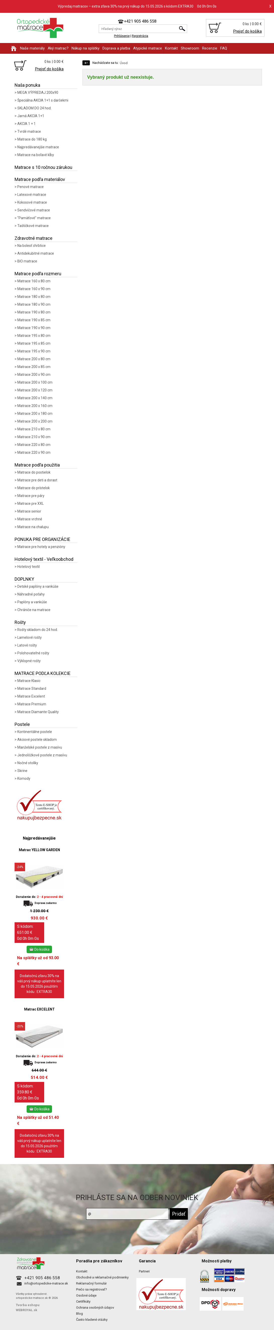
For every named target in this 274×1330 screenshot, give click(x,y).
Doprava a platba (116, 48)
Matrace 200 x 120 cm (34, 390)
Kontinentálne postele (34, 732)
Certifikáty (83, 1301)
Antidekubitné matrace (35, 253)
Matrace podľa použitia (37, 465)
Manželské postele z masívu (39, 747)
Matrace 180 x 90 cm (33, 304)
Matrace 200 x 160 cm (34, 406)
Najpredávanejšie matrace (38, 147)
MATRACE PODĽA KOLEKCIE (43, 673)
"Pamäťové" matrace (34, 218)
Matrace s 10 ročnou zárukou (43, 167)
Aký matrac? (58, 48)
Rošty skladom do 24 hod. (37, 630)
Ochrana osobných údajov (95, 1307)
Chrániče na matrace (33, 610)
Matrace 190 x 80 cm (33, 312)
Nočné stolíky (27, 763)
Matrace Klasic (28, 681)
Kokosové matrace (32, 202)
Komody (23, 778)
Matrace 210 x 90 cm (33, 437)
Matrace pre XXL (30, 503)
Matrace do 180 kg (32, 139)
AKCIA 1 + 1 (26, 124)
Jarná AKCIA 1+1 (30, 116)
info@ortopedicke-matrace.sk (46, 1283)
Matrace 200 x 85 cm (33, 367)
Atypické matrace (147, 48)
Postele (22, 724)
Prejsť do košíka (247, 31)
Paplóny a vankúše (32, 602)
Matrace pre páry (30, 496)
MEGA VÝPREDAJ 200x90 (37, 92)
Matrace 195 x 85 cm (33, 343)
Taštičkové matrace (33, 226)
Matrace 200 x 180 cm (34, 413)
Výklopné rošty (29, 661)
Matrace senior (29, 511)
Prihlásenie (122, 36)
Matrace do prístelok (33, 488)
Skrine (22, 771)
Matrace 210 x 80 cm (33, 429)
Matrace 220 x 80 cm (33, 445)
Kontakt (171, 48)
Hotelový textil (28, 567)
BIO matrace (27, 261)
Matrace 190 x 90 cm (33, 328)
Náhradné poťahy (31, 594)
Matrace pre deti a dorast (37, 480)
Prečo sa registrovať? (91, 1289)
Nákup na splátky (85, 48)
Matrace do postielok (33, 472)
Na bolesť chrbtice (31, 246)
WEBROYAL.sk (26, 1310)
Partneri (144, 1271)
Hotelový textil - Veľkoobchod (44, 559)
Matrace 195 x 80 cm (33, 336)
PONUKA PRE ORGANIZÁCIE (42, 539)
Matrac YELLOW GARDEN (39, 850)
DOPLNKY (24, 579)
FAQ (223, 48)
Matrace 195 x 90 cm (33, 351)
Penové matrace (30, 187)
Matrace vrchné (29, 519)
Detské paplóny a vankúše (38, 586)
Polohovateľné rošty (33, 653)
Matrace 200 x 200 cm (34, 421)
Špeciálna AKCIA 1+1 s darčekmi (42, 100)
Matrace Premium (31, 704)
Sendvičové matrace (33, 210)
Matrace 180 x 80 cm (33, 297)
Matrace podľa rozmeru (38, 273)
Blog (79, 1313)
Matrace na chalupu (33, 527)
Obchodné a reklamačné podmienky (102, 1277)
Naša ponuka (27, 85)
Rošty (20, 622)
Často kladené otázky (91, 1319)
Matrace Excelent (31, 696)
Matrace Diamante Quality (38, 712)
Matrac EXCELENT (39, 1009)
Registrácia (140, 36)
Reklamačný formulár (91, 1283)
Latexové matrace (31, 195)
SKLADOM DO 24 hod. (34, 108)
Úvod (124, 63)
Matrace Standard (31, 688)
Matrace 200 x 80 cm (33, 359)
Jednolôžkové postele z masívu (42, 755)
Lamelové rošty (29, 637)
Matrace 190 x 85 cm (33, 320)
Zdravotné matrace (33, 238)
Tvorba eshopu (27, 1305)
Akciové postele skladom (37, 740)
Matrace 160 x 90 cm (33, 289)
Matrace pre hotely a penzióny (41, 547)
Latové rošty (27, 645)
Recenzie (209, 48)
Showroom (190, 48)
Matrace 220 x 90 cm (33, 452)
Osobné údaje (86, 1295)
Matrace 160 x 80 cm (33, 281)
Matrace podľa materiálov (40, 179)
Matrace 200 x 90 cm (33, 375)
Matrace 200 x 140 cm (34, 398)
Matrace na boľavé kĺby (35, 155)
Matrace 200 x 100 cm (34, 382)
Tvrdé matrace (29, 131)
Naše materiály (32, 48)
